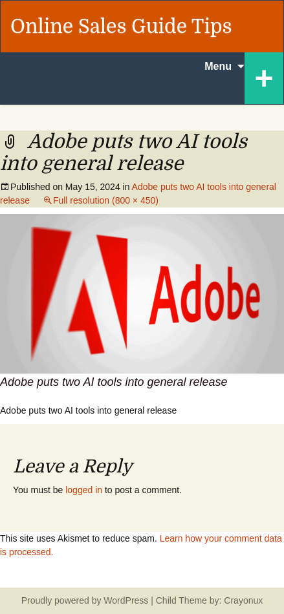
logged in (83, 490)
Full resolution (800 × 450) (105, 200)
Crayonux (242, 600)
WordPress (126, 600)
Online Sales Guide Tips (121, 26)
